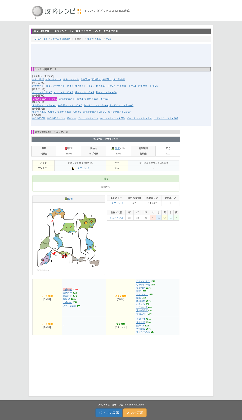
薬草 (138, 291)
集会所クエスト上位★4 (44, 105)
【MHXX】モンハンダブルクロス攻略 (51, 39)
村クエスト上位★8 (63, 92)
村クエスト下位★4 (105, 86)
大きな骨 (67, 296)
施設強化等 (119, 79)
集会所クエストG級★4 (119, 112)
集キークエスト (71, 79)
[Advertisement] (121, 55)
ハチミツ (140, 304)
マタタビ (140, 288)
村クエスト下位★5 (127, 86)
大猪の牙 (67, 292)
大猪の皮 (67, 289)
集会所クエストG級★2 (69, 112)
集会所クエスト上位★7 (121, 105)
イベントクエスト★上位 (139, 118)
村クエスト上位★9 (84, 92)
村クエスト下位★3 (84, 86)
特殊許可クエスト (56, 118)
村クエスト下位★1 (42, 86)
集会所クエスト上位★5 (70, 105)
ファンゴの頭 (69, 306)
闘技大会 (71, 118)
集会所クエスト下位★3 (97, 99)
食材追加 (85, 79)
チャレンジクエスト (88, 118)
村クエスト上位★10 (106, 92)
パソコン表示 (109, 413)
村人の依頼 (38, 79)
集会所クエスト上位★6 (96, 105)
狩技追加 (96, 79)
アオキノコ (142, 294)
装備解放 (107, 79)
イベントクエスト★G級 (166, 118)
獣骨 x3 (66, 299)
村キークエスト (53, 79)
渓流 (117, 148)
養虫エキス (142, 313)
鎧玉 (138, 297)
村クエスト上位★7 (42, 92)
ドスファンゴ (82, 168)
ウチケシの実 (143, 284)
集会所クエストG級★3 (94, 112)
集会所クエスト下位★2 (71, 99)
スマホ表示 (134, 413)
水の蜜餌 (140, 301)
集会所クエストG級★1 (44, 112)
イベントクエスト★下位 (112, 118)
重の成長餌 (142, 310)
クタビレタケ (143, 281)
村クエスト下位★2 (63, 86)
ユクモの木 (142, 307)
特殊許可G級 (38, 118)
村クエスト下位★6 (148, 86)
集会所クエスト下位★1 (99, 39)
